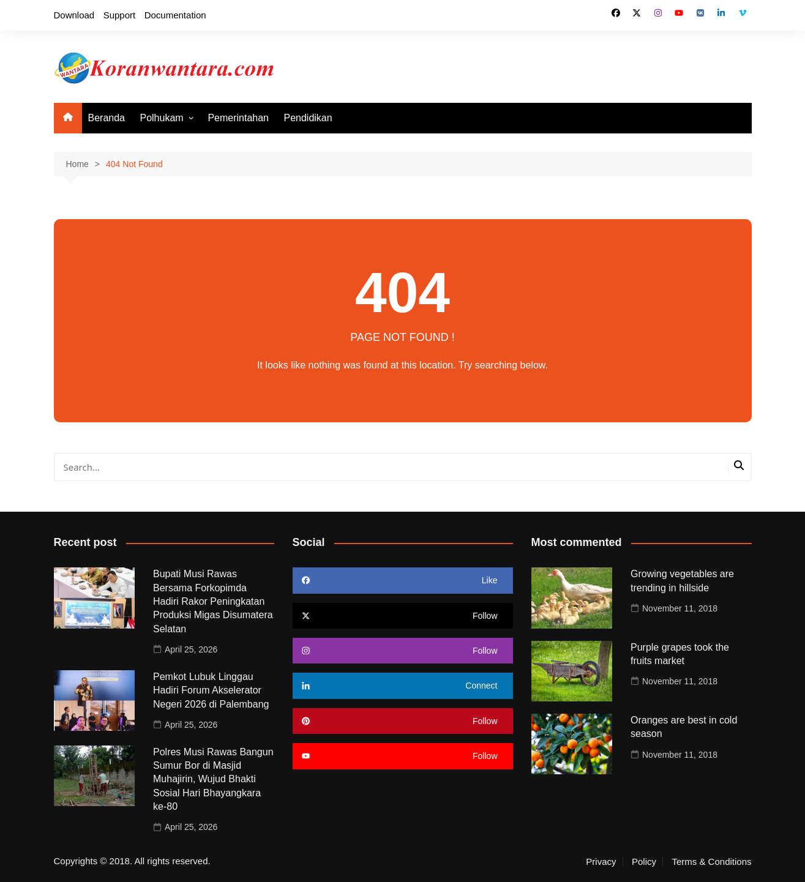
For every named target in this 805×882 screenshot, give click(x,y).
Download (74, 15)
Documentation (175, 15)
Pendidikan (307, 118)
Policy (644, 862)
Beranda (106, 118)
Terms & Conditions (711, 862)
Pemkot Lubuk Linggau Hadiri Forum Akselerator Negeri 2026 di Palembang (211, 690)
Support (119, 15)
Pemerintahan (238, 118)
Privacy (601, 862)
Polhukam (161, 118)
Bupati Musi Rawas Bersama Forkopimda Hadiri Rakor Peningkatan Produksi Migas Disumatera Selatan (213, 601)
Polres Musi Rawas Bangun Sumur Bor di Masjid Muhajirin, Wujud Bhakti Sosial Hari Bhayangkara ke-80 (213, 779)
